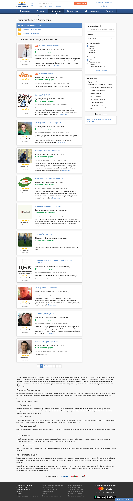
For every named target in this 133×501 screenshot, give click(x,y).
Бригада (92, 50)
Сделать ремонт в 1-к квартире (52, 6)
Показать (91, 57)
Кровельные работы (75, 494)
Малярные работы (74, 487)
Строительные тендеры (24, 485)
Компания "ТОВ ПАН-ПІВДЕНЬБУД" (49, 178)
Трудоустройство (92, 11)
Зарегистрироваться (104, 2)
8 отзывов (25, 83)
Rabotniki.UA (110, 493)
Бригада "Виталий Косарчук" (46, 288)
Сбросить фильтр (101, 70)
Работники (25, 11)
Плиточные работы (48, 487)
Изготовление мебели (98, 90)
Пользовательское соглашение (27, 496)
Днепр (93, 119)
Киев (88, 119)
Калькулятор (73, 11)
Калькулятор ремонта (24, 489)
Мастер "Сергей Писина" (49, 46)
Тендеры (40, 11)
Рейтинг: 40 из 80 (25, 278)
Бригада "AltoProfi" (42, 95)
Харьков (99, 119)
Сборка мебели (96, 96)
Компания (92, 52)
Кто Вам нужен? (93, 43)
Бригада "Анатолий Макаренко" (47, 151)
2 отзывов (25, 113)
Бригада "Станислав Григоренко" (48, 123)
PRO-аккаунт (93, 64)
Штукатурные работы (49, 489)
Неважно (92, 46)
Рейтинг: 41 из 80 (25, 250)
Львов (110, 119)
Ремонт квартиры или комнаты (53, 485)
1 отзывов (25, 169)
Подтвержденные (95, 62)
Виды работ (91, 78)
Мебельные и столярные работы (99, 85)
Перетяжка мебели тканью (32, 29)
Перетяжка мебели (97, 102)
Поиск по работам (93, 26)
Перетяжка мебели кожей (31, 34)
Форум (109, 11)
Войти (104, 6)
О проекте (112, 485)
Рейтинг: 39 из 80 (25, 357)
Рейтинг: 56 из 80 (25, 61)
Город (89, 35)
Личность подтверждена (44, 52)
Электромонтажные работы (51, 496)
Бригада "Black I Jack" (43, 234)
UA (32, 3)
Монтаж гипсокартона (75, 489)
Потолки (45, 494)
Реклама (19, 491)
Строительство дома (75, 485)
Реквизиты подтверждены (45, 80)
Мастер (91, 48)
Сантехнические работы (76, 496)
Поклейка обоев (47, 491)
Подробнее (56, 65)
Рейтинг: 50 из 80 (25, 81)
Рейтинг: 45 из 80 (25, 139)
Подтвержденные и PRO (97, 66)
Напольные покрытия (75, 491)
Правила (19, 494)
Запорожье (90, 121)
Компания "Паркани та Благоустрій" (49, 206)
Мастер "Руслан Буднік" (44, 314)
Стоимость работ (22, 487)
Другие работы (93, 82)
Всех (90, 60)
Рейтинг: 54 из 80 (25, 111)
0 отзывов (25, 64)
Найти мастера (81, 3)
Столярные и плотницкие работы (102, 88)
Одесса (104, 119)
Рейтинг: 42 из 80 (25, 190)
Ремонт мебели (96, 93)
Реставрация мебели (98, 99)
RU (32, 5)
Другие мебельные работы (100, 108)
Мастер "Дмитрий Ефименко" (47, 342)
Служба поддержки (124, 499)
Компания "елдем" (46, 74)
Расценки (56, 11)
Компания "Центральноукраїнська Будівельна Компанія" (53, 261)
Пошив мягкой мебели (98, 105)
